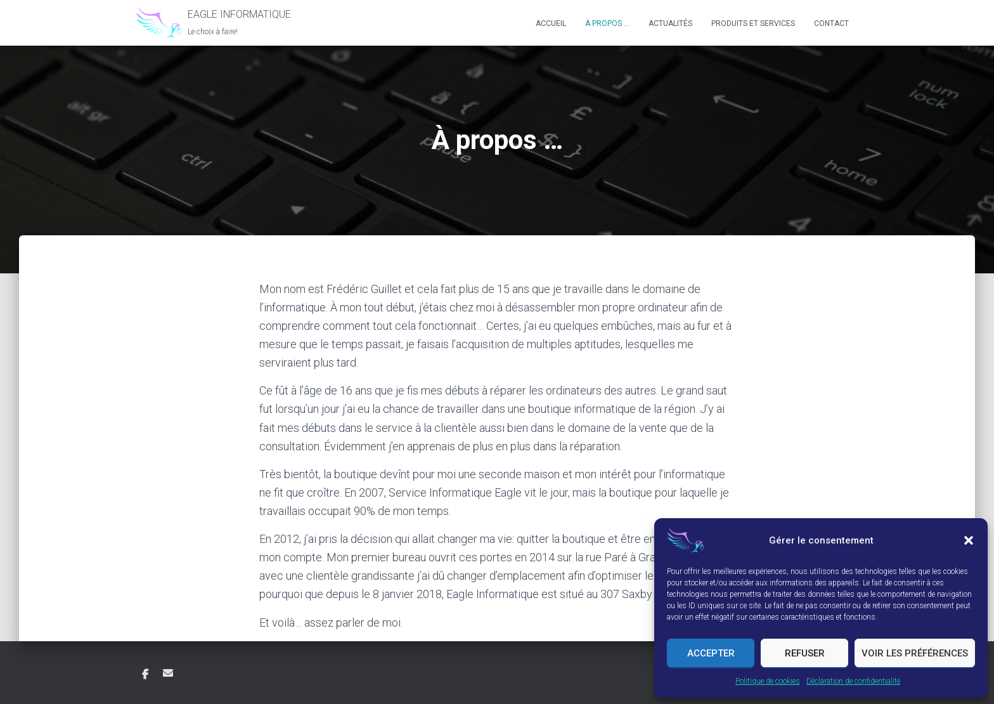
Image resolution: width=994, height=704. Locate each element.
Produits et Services (753, 23)
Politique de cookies (767, 681)
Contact (831, 23)
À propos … (607, 23)
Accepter (711, 653)
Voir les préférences (915, 653)
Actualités (670, 23)
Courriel (168, 673)
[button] (968, 540)
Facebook (145, 674)
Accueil (551, 23)
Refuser (805, 653)
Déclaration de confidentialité (853, 681)
